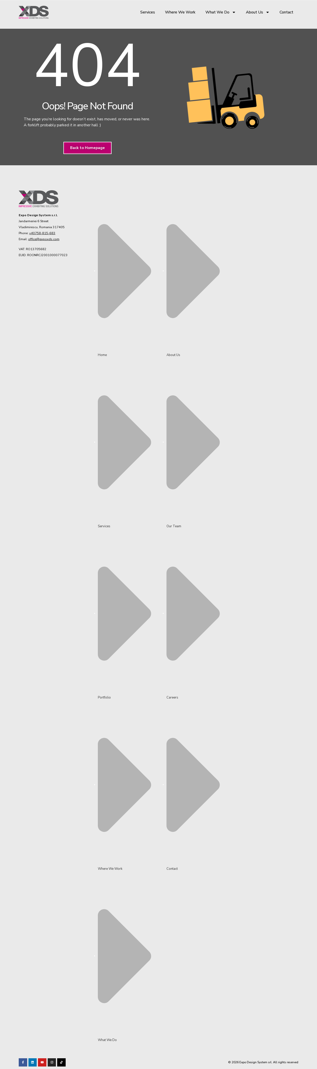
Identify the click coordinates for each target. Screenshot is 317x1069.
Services (147, 12)
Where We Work (180, 12)
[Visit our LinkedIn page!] (32, 1062)
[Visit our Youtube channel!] (42, 1062)
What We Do (220, 12)
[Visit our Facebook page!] (23, 1062)
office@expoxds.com (43, 239)
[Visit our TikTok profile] (52, 1062)
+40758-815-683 (42, 233)
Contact (286, 12)
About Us (258, 12)
